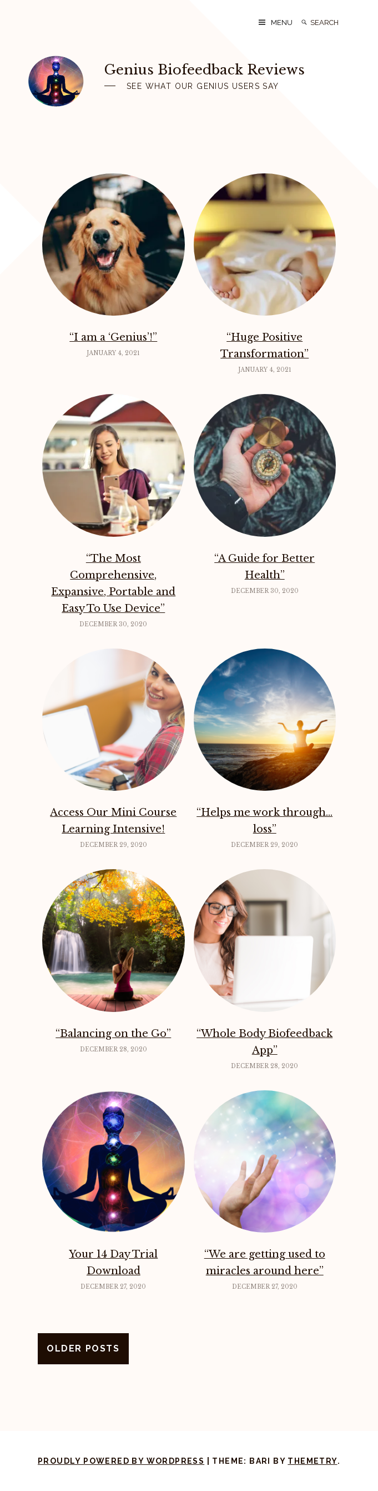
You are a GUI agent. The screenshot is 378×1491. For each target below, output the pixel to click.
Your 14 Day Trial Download (113, 1262)
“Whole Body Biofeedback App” (264, 1042)
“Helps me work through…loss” (264, 820)
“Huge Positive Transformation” (264, 345)
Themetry (312, 1461)
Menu (282, 22)
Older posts (83, 1348)
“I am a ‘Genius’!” (113, 337)
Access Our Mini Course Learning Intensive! (113, 820)
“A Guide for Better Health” (264, 566)
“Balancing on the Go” (113, 1034)
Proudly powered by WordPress (121, 1461)
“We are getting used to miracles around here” (264, 1262)
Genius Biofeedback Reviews (204, 70)
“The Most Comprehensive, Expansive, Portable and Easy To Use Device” (113, 583)
